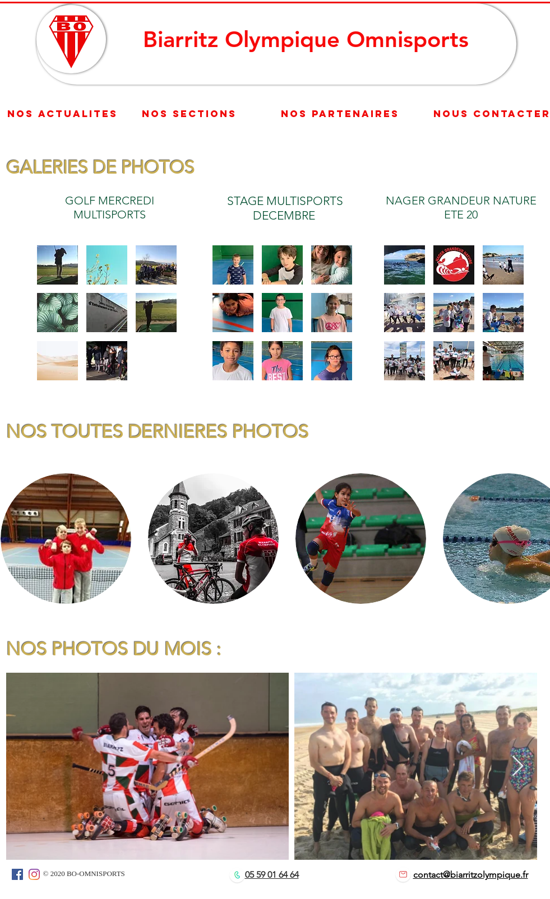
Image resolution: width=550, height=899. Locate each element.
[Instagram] (34, 874)
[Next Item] (517, 766)
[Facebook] (17, 874)
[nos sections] (189, 114)
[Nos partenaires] (340, 114)
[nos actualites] (62, 114)
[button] (57, 265)
